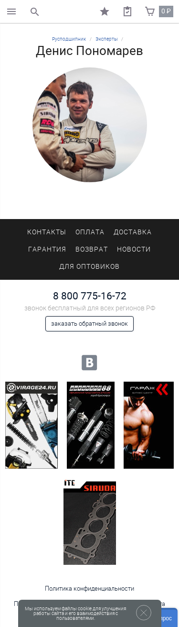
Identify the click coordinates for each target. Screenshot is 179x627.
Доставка (133, 232)
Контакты (46, 232)
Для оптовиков (89, 267)
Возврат (91, 249)
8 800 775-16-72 (89, 296)
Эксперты (106, 39)
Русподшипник (69, 39)
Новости (134, 249)
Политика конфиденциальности (89, 588)
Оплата (90, 232)
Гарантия (47, 249)
